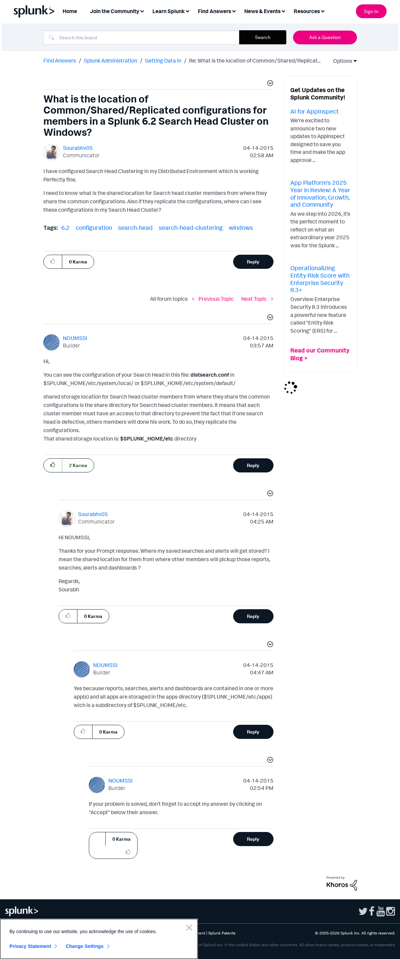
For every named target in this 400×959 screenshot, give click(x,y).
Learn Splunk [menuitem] (168, 11)
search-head (135, 227)
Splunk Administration (110, 60)
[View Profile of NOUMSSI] (75, 338)
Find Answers (59, 60)
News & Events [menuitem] (262, 11)
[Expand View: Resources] (322, 10)
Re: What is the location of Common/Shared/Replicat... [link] (255, 60)
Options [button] (340, 60)
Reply (253, 261)
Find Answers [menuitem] (214, 11)
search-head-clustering (191, 227)
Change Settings (85, 946)
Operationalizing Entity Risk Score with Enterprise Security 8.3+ (320, 278)
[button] (269, 84)
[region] (99, 939)
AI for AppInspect (314, 111)
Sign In (371, 11)
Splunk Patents (221, 932)
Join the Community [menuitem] (114, 11)
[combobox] (141, 37)
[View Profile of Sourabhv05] (78, 147)
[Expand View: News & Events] (283, 10)
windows (241, 227)
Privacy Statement (30, 946)
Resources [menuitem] (307, 11)
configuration (94, 227)
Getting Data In (163, 60)
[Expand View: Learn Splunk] (187, 10)
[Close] (189, 927)
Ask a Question (325, 37)
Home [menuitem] (70, 11)
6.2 (65, 227)
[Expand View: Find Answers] (233, 10)
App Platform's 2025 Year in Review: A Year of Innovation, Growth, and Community (320, 193)
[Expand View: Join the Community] (142, 10)
